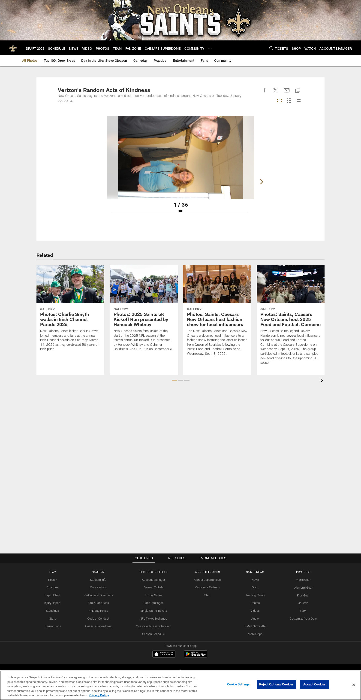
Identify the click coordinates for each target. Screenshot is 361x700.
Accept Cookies (314, 685)
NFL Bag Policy (100, 609)
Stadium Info (100, 579)
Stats (55, 617)
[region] (180, 685)
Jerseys (301, 602)
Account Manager (154, 579)
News (253, 579)
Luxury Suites (154, 594)
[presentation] (323, 381)
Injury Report (55, 602)
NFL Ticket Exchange (154, 617)
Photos (253, 602)
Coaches (55, 587)
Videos (254, 609)
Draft (254, 587)
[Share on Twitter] (275, 93)
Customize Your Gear (301, 617)
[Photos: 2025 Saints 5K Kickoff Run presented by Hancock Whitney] (144, 311)
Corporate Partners (207, 587)
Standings (55, 609)
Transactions (55, 625)
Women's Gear (301, 587)
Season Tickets (154, 587)
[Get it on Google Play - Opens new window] (195, 656)
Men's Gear (301, 579)
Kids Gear (301, 594)
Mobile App (254, 632)
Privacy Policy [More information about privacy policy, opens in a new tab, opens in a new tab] (99, 695)
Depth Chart (55, 594)
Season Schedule (154, 632)
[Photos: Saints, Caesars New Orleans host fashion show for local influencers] (217, 313)
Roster (55, 579)
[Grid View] (289, 101)
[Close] (354, 685)
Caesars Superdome (100, 625)
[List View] (298, 101)
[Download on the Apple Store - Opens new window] (164, 654)
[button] (174, 380)
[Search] (271, 48)
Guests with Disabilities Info (154, 625)
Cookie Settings (238, 685)
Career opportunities (207, 579)
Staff (207, 594)
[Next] (299, 157)
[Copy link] (297, 91)
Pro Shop (301, 572)
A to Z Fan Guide (100, 602)
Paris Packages (154, 602)
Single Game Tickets (154, 609)
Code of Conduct (100, 617)
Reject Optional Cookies (276, 685)
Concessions (100, 587)
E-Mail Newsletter (254, 625)
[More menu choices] (210, 48)
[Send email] (286, 93)
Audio (253, 617)
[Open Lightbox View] (180, 167)
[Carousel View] (279, 101)
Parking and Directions (100, 594)
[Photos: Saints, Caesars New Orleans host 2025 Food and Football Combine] (291, 317)
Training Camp (254, 594)
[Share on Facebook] (264, 93)
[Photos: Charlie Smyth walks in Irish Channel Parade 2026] (70, 311)
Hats (301, 609)
